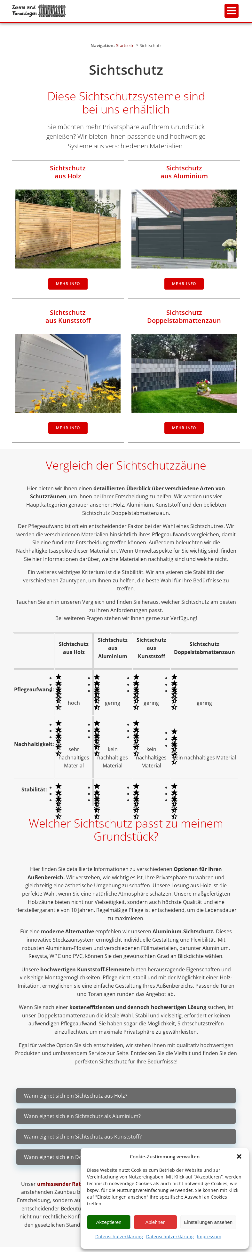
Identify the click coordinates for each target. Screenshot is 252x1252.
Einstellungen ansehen (208, 1222)
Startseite (125, 45)
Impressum (209, 1236)
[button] (239, 1156)
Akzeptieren (108, 1222)
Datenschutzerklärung (119, 1236)
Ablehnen (155, 1222)
